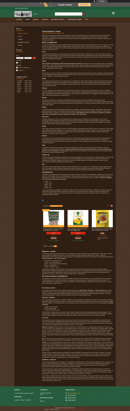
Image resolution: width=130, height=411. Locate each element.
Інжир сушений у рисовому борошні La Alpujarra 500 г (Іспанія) (53, 229)
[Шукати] (83, 14)
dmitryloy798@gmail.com (74, 393)
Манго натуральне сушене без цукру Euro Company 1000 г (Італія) (102, 229)
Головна (19, 19)
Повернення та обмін (74, 19)
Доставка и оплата (23, 42)
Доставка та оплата (57, 19)
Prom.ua (73, 407)
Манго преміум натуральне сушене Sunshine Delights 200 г (77, 229)
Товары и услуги (23, 33)
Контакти (45, 19)
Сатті (86, 19)
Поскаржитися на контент (66, 409)
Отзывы (20, 39)
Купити (54, 233)
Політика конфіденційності (79, 409)
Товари (27, 19)
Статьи (20, 45)
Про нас (35, 19)
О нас (19, 36)
